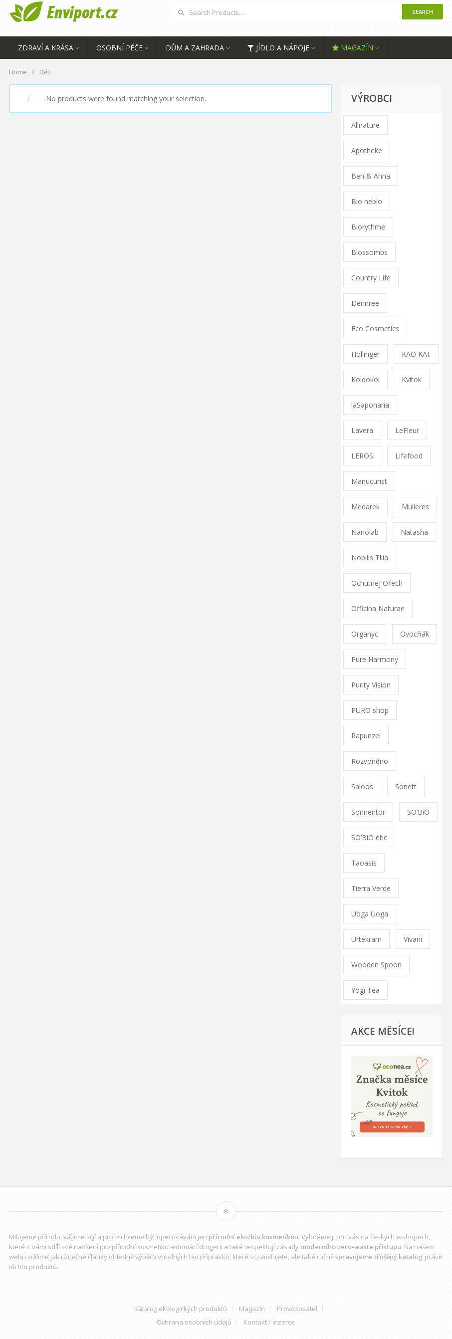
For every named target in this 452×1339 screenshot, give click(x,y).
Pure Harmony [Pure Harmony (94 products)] (374, 659)
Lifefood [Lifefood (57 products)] (409, 455)
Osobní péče (119, 47)
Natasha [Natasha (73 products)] (414, 532)
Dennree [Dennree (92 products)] (365, 303)
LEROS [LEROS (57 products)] (362, 455)
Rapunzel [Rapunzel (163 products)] (366, 735)
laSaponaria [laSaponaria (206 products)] (370, 405)
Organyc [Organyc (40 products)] (364, 634)
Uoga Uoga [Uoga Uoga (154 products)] (369, 913)
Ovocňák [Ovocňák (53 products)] (414, 634)
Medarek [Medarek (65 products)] (365, 506)
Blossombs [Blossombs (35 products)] (369, 252)
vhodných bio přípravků (193, 1256)
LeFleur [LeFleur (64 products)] (407, 430)
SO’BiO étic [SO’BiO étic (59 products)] (369, 837)
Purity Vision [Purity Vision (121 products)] (371, 684)
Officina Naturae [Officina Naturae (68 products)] (378, 608)
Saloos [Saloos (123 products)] (362, 786)
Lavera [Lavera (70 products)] (362, 430)
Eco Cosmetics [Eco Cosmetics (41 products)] (375, 328)
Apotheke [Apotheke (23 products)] (366, 150)
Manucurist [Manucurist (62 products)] (369, 481)
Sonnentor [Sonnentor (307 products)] (368, 812)
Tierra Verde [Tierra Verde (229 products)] (371, 888)
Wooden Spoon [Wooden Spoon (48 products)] (376, 964)
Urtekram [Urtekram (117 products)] (366, 939)
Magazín (352, 47)
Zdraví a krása (45, 47)
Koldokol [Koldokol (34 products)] (365, 379)
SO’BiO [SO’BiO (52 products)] (418, 812)
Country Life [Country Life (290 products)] (371, 277)
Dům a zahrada (195, 47)
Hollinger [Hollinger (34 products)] (365, 354)
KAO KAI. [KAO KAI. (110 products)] (416, 354)
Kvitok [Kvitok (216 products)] (412, 379)
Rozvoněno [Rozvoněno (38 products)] (369, 761)
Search (422, 11)
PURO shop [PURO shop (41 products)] (370, 710)
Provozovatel (297, 1309)
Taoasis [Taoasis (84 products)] (364, 863)
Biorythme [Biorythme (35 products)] (368, 226)
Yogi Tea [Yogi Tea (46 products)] (365, 990)
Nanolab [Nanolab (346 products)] (365, 532)
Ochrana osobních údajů (194, 1322)
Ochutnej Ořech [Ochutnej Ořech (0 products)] (377, 583)
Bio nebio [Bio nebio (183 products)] (366, 201)
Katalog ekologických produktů (180, 1309)
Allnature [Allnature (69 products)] (365, 125)
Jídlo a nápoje (278, 47)
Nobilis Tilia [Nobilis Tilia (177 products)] (369, 557)
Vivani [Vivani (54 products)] (413, 939)
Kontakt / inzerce (269, 1322)
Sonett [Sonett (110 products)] (406, 786)
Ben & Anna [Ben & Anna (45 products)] (370, 176)
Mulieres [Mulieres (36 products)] (415, 506)
